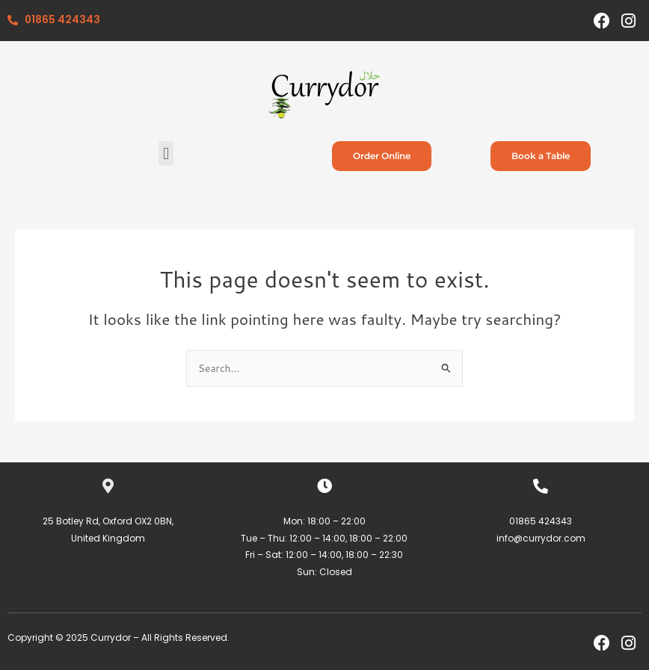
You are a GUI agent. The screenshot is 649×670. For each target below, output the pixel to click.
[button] (166, 153)
